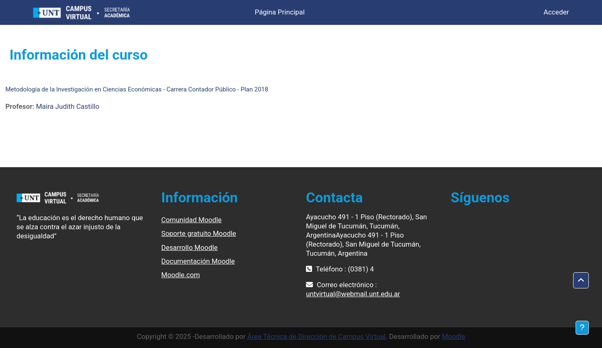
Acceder (556, 12)
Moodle (453, 336)
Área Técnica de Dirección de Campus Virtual (316, 336)
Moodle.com (180, 275)
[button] (581, 280)
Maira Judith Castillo (67, 106)
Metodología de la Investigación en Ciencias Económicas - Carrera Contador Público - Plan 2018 (136, 89)
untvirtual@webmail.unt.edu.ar (353, 294)
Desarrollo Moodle (189, 247)
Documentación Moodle (198, 261)
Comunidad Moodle (191, 220)
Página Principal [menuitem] (280, 12)
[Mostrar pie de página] (582, 328)
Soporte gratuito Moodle (198, 233)
